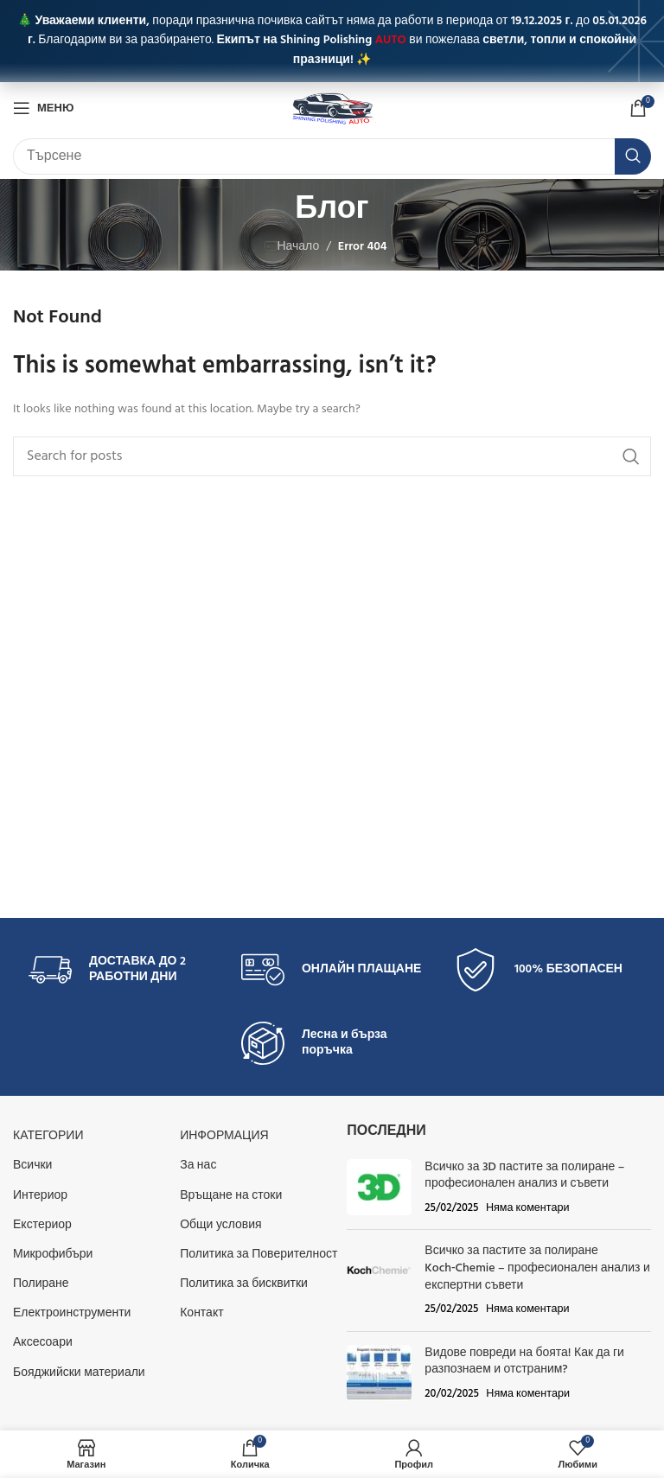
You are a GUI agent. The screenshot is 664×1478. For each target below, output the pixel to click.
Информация (224, 1136)
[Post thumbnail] (379, 1188)
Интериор (40, 1196)
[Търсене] (332, 156)
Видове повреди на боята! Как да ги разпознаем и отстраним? (524, 1361)
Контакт (201, 1313)
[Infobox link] (119, 969)
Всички (32, 1165)
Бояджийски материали (79, 1373)
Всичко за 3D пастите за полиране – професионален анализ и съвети (524, 1176)
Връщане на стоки (231, 1196)
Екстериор (42, 1225)
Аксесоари (43, 1343)
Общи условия (221, 1225)
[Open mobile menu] (43, 108)
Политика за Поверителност (258, 1255)
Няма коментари (528, 1208)
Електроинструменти (72, 1313)
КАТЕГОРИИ (48, 1136)
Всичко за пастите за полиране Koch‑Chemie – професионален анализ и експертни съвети (537, 1268)
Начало (298, 247)
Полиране (41, 1284)
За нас (198, 1165)
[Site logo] (332, 108)
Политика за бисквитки (244, 1284)
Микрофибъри (53, 1255)
